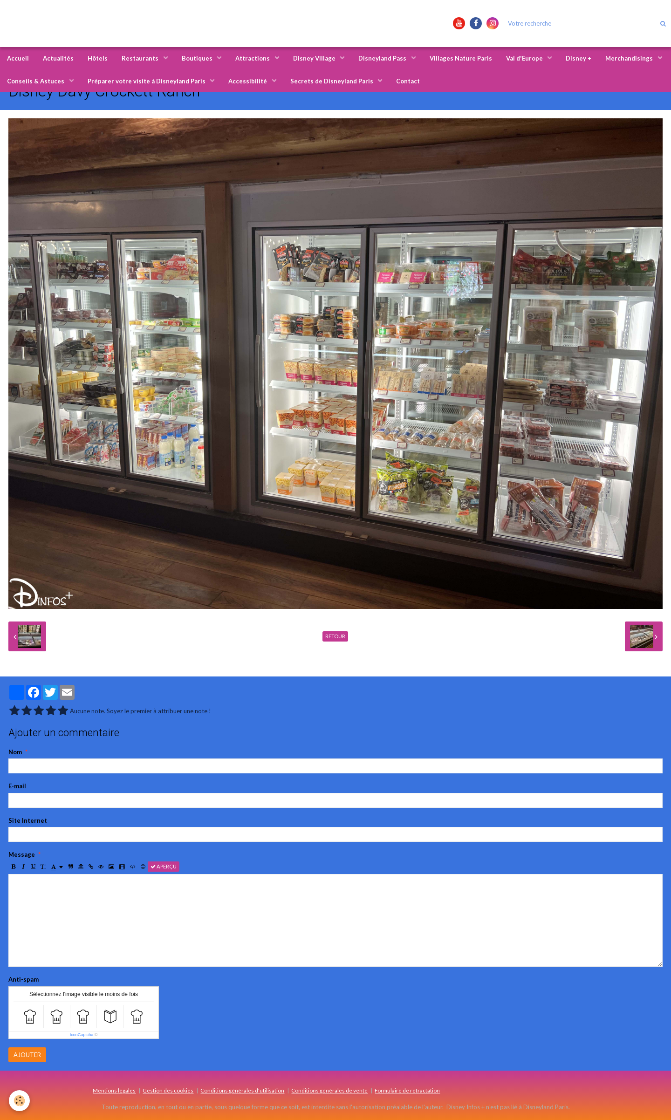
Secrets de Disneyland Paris (332, 81)
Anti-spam (23, 979)
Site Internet (27, 820)
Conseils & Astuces (36, 81)
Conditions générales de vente (329, 1090)
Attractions (253, 58)
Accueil (18, 58)
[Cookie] (19, 1100)
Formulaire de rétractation (407, 1090)
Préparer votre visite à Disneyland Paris (147, 81)
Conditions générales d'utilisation (242, 1090)
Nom (15, 752)
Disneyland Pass (383, 58)
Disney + (578, 58)
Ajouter (27, 1055)
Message (21, 854)
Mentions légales (114, 1090)
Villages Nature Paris (461, 58)
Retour (335, 636)
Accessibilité (248, 81)
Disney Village (315, 58)
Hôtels (98, 58)
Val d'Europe (525, 58)
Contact (408, 81)
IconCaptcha (82, 1034)
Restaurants (141, 58)
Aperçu (164, 866)
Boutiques (198, 58)
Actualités (58, 58)
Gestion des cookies (168, 1090)
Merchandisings (629, 58)
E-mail (17, 786)
